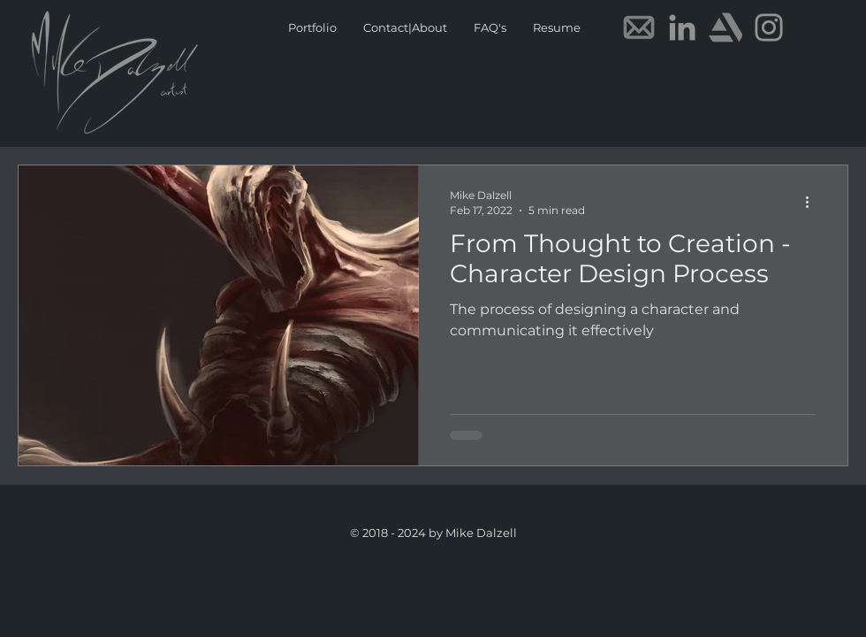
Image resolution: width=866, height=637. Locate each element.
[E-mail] (638, 27)
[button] (557, 27)
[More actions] (813, 201)
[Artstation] (725, 27)
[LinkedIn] (682, 27)
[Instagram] (768, 27)
